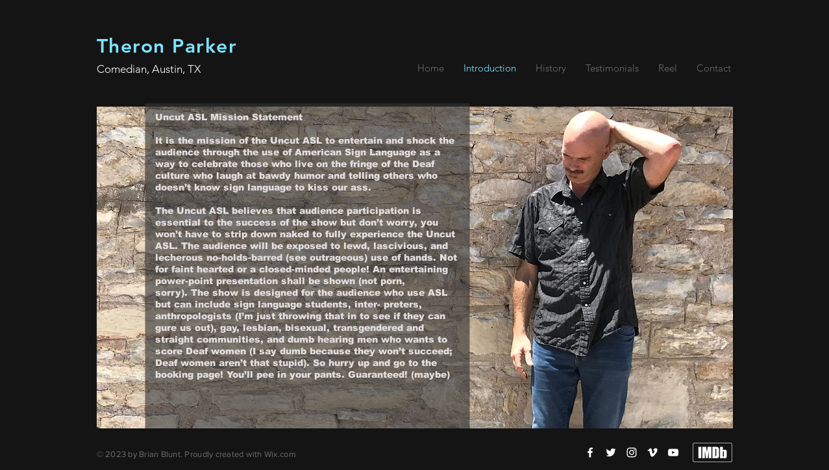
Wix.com (280, 454)
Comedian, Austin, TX (149, 68)
